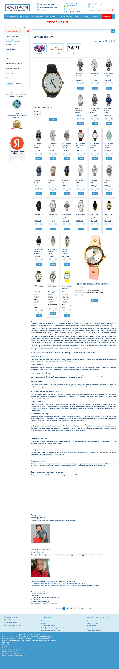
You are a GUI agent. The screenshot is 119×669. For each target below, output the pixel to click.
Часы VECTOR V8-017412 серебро (94, 75)
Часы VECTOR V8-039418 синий (108, 110)
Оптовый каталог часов (13, 31)
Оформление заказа (48, 625)
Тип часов (9, 54)
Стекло (8, 59)
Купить (52, 119)
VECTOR (56, 54)
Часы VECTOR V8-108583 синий (66, 180)
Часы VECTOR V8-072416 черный (66, 145)
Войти (93, 4)
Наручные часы (92, 623)
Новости (44, 623)
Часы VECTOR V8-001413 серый (52, 251)
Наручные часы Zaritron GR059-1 (39, 286)
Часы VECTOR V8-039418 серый (94, 110)
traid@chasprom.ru (72, 9)
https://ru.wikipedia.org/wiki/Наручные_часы (49, 583)
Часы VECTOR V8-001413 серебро (66, 251)
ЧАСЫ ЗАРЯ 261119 (43, 107)
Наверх (114, 635)
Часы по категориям (94, 630)
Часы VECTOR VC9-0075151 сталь (80, 145)
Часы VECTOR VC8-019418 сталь (52, 216)
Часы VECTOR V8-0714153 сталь (80, 180)
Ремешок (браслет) (13, 63)
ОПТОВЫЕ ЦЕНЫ (59, 22)
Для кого (9, 78)
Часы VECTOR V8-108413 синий (38, 180)
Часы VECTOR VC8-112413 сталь (80, 216)
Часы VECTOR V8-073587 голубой (108, 145)
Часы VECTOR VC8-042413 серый (66, 216)
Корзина (93, 7)
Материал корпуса (13, 68)
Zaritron (39, 54)
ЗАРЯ (73, 54)
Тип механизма (11, 49)
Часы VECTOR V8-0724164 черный (108, 180)
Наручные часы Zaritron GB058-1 (53, 286)
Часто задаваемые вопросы (50, 630)
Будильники (91, 625)
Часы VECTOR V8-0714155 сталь (94, 180)
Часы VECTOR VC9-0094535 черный (38, 216)
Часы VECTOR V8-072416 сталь (52, 145)
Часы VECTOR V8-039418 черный (38, 145)
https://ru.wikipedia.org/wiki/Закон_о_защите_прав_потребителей (57, 585)
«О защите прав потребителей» (77, 453)
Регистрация (100, 4)
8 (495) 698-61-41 (71, 3)
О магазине (45, 621)
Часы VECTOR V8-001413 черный (38, 251)
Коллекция (10, 44)
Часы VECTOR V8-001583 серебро (108, 216)
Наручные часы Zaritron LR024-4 (92, 284)
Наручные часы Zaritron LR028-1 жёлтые (67, 286)
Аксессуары (91, 628)
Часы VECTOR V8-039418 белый (79, 110)
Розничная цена (12, 37)
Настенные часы (93, 621)
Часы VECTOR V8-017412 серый (79, 75)
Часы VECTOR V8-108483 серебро (52, 180)
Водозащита (10, 73)
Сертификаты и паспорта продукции (54, 628)
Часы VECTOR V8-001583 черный (94, 216)
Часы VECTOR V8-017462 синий (108, 75)
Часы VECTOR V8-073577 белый (94, 145)
